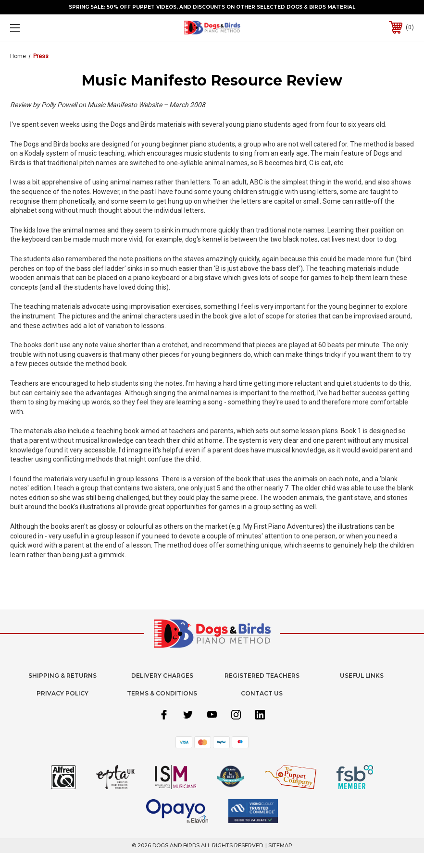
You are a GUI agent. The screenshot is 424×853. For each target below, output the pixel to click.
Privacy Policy (62, 693)
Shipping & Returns (62, 675)
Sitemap (280, 845)
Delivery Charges (162, 675)
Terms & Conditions (162, 693)
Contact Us (262, 693)
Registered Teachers (261, 675)
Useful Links (362, 675)
